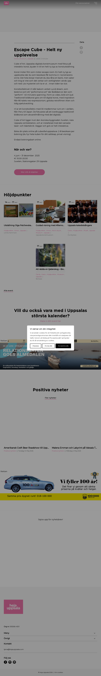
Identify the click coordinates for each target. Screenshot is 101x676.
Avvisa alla (48, 346)
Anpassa (36, 346)
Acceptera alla (63, 346)
